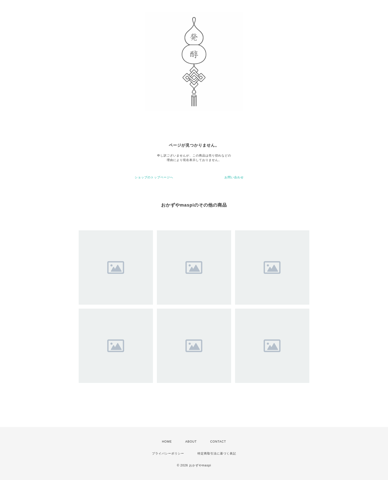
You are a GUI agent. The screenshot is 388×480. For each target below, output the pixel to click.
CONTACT (218, 441)
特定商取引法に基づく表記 (216, 453)
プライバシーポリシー (168, 453)
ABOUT (191, 441)
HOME (167, 441)
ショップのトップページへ (154, 177)
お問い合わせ (234, 177)
